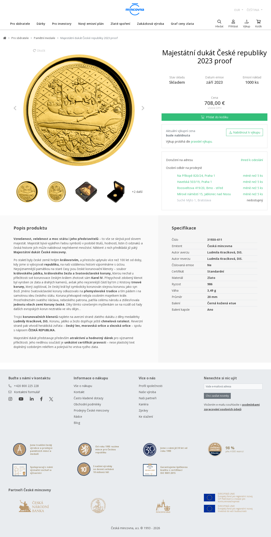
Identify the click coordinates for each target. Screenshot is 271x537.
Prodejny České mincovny (91, 410)
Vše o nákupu (83, 386)
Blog (77, 423)
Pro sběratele (20, 24)
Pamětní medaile (44, 38)
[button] (23, 108)
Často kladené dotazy (88, 398)
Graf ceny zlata (182, 24)
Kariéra (143, 404)
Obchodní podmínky (87, 404)
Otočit (39, 52)
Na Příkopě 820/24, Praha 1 (196, 176)
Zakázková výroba (150, 24)
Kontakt (79, 392)
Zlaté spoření (120, 24)
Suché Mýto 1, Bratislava (194, 200)
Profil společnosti (150, 386)
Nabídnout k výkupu (244, 132)
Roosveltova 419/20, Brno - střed (200, 188)
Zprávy (143, 410)
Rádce (78, 417)
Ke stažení (146, 417)
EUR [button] (237, 10)
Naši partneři (147, 398)
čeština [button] (253, 10)
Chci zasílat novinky (217, 396)
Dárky (41, 24)
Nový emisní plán (91, 24)
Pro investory (62, 24)
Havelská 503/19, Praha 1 (194, 182)
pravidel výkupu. (202, 141)
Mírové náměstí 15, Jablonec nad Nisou (204, 194)
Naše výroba (147, 392)
